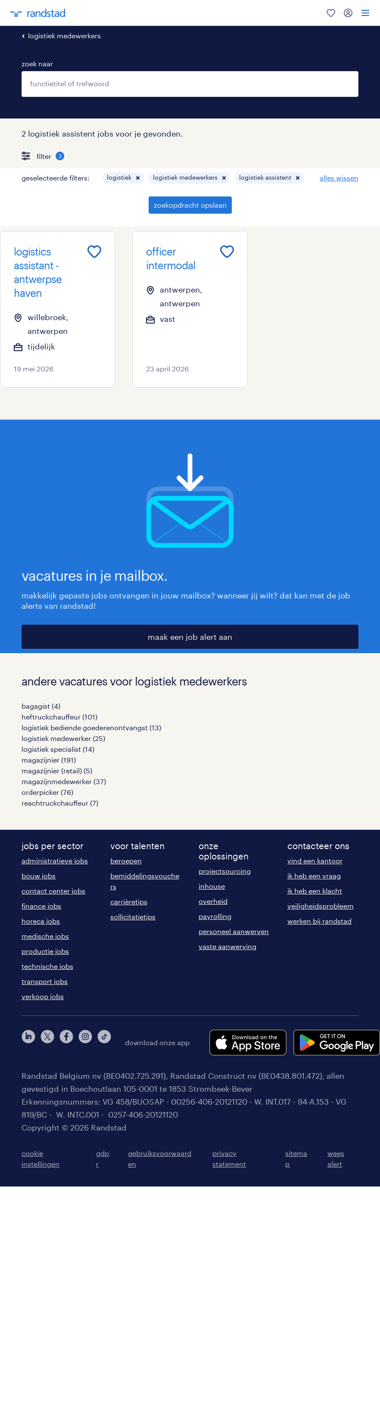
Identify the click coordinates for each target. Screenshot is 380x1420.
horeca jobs (41, 921)
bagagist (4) (41, 706)
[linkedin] (28, 1043)
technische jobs (47, 966)
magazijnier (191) (49, 760)
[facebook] (66, 1043)
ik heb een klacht (314, 891)
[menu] (365, 13)
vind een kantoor (315, 860)
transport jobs (45, 981)
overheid (213, 901)
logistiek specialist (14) (58, 749)
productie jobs (45, 951)
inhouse (212, 886)
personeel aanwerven (234, 931)
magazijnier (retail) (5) (57, 770)
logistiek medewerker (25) (63, 738)
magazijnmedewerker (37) (64, 781)
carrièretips (128, 901)
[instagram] (85, 1043)
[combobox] (190, 84)
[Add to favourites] (94, 251)
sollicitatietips (133, 916)
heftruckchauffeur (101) (59, 717)
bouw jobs (39, 876)
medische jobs (45, 936)
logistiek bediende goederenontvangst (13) (91, 727)
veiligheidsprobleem (320, 906)
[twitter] (47, 1043)
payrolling (215, 916)
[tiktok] (104, 1043)
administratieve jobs (55, 860)
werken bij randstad (319, 921)
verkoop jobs (43, 996)
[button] (138, 178)
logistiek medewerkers (64, 35)
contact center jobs (53, 891)
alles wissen (339, 178)
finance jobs (41, 906)
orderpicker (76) (47, 792)
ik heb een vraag (314, 876)
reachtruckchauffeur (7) (60, 803)
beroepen (126, 860)
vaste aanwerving (227, 946)
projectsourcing (225, 871)
